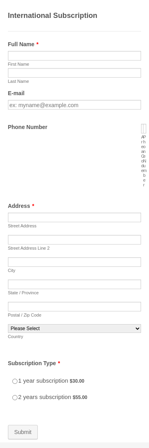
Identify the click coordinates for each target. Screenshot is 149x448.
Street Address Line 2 (29, 248)
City (11, 270)
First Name (18, 64)
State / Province (23, 292)
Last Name (18, 81)
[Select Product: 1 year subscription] (14, 381)
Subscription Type (34, 363)
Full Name (23, 44)
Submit (23, 432)
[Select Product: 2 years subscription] (14, 397)
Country (15, 336)
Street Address (22, 225)
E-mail (16, 93)
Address (21, 206)
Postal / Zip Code (24, 315)
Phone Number (28, 127)
